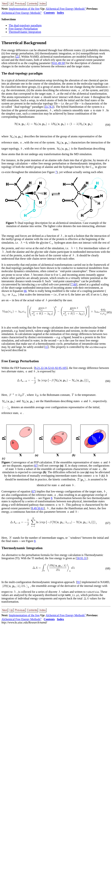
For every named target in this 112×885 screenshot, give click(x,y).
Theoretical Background (23, 42)
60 (74, 284)
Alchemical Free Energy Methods (66, 8)
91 (81, 558)
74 (49, 106)
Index (60, 12)
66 (25, 290)
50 (63, 63)
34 (45, 367)
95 (60, 367)
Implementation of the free (24, 8)
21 (38, 367)
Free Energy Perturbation (23, 28)
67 (36, 465)
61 (55, 63)
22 (17, 56)
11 (46, 346)
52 (49, 367)
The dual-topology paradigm (25, 25)
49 (59, 63)
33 (46, 106)
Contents (49, 12)
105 (64, 367)
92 (56, 367)
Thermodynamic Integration (25, 31)
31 (85, 558)
